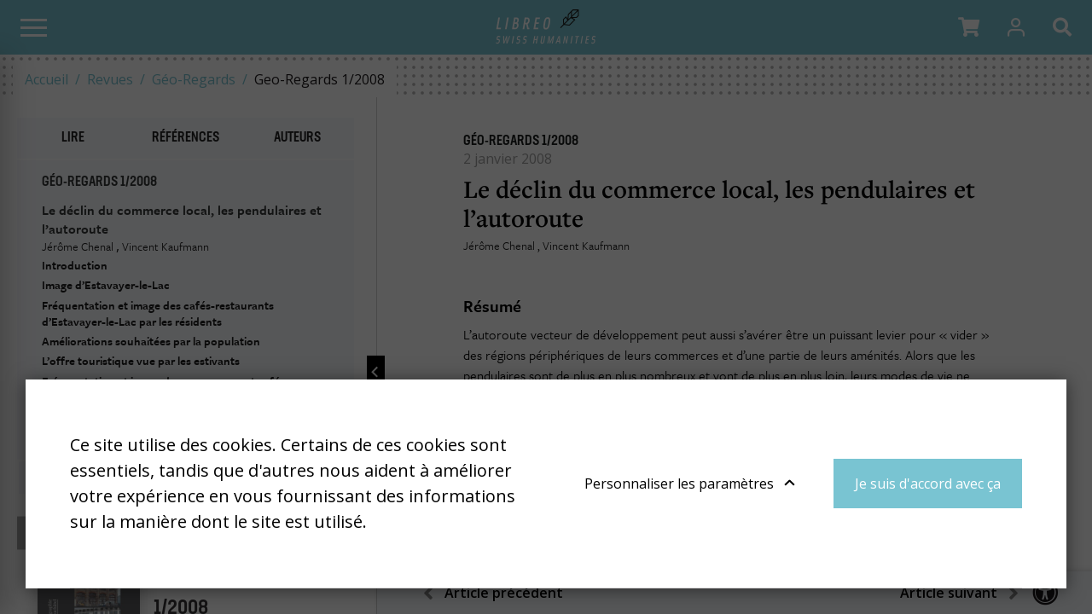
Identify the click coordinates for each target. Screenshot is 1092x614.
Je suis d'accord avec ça (928, 483)
